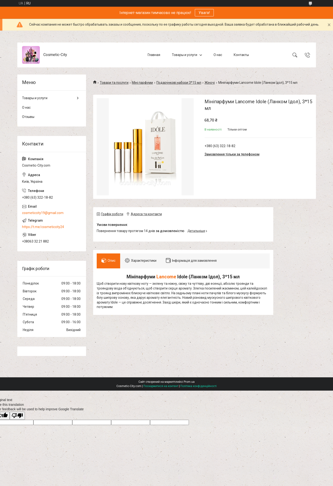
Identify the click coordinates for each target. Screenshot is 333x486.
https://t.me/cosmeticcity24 (43, 227)
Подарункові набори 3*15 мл (178, 82)
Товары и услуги (184, 55)
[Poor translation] (17, 416)
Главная (154, 55)
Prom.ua (189, 381)
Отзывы (28, 117)
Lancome (166, 277)
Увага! (204, 12)
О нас (218, 55)
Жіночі (210, 82)
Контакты (241, 55)
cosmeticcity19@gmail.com (43, 213)
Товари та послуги (114, 82)
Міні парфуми (142, 82)
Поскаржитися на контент (160, 386)
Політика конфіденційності (198, 386)
